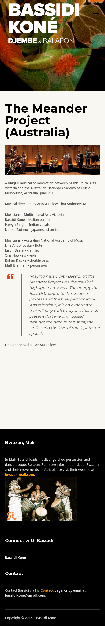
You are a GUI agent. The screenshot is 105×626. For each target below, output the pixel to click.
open (96, 12)
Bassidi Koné (15, 557)
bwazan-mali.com (19, 474)
